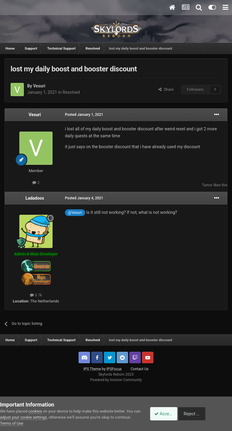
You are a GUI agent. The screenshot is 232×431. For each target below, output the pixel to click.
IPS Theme (92, 369)
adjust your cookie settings (30, 417)
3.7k (36, 295)
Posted (84, 115)
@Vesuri (75, 212)
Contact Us (140, 369)
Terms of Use (28, 423)
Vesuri (39, 85)
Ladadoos (34, 198)
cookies (35, 411)
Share (166, 89)
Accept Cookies (165, 413)
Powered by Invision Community (116, 380)
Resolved (71, 92)
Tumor (207, 185)
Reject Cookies (211, 413)
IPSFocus (113, 369)
